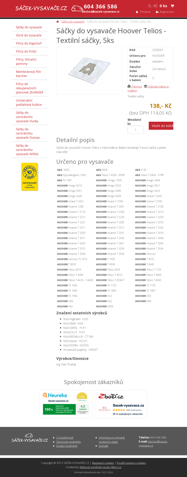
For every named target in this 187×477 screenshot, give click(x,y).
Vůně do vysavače (28, 35)
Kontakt (103, 446)
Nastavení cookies (103, 463)
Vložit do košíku (162, 126)
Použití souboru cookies (131, 463)
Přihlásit (143, 11)
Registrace (165, 11)
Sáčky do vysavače (29, 27)
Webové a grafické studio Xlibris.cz (100, 467)
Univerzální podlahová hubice (29, 102)
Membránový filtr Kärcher (28, 74)
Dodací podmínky (67, 446)
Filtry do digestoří (29, 43)
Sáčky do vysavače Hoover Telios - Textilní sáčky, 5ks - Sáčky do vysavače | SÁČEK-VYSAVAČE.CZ (48, 8)
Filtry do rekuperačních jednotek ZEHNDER (29, 88)
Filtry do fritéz (26, 51)
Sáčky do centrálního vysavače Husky (27, 116)
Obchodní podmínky (68, 442)
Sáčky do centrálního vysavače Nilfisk (27, 149)
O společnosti (64, 438)
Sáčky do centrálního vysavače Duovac (28, 133)
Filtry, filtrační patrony (26, 61)
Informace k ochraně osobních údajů (112, 440)
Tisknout (135, 86)
